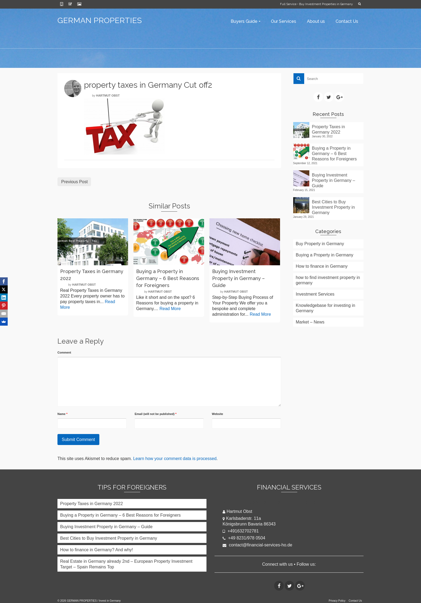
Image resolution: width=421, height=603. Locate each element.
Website (217, 414)
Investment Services (315, 294)
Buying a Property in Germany (324, 255)
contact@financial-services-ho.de (257, 545)
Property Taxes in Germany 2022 (328, 129)
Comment (64, 352)
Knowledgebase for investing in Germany (325, 308)
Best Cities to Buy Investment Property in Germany (333, 207)
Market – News (310, 322)
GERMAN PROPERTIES (99, 20)
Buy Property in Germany (320, 243)
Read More (170, 308)
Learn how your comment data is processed (174, 458)
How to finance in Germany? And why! (96, 549)
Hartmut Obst (108, 95)
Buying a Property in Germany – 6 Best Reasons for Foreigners (334, 153)
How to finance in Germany (322, 266)
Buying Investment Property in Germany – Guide (333, 180)
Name (62, 414)
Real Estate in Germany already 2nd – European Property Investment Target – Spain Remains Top (126, 564)
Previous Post (74, 181)
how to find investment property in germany (328, 280)
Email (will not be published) (155, 414)
